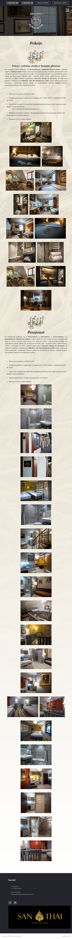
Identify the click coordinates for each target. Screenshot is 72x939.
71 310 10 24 (16, 892)
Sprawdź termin (43, 3)
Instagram (15, 902)
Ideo (69, 936)
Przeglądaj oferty (60, 3)
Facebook (10, 902)
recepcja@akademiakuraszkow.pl (23, 894)
